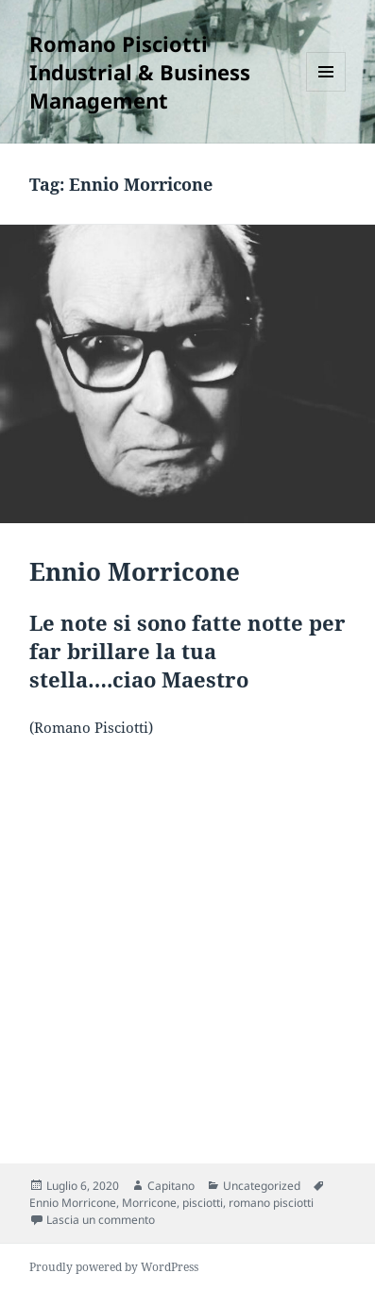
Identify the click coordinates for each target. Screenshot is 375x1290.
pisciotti (202, 1203)
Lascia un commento (100, 1220)
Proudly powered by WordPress (113, 1267)
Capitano (171, 1186)
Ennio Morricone (134, 571)
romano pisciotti (271, 1203)
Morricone (149, 1203)
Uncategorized (261, 1186)
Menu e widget (326, 91)
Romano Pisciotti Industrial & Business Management (139, 71)
